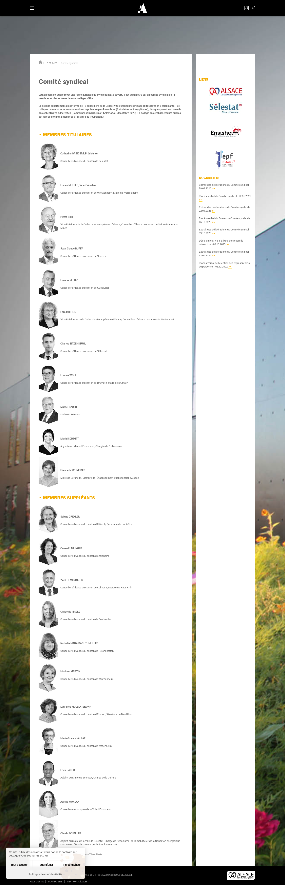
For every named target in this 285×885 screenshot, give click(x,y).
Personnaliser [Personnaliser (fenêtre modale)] (72, 865)
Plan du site (55, 881)
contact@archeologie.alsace (115, 874)
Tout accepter (19, 865)
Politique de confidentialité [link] (45, 874)
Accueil (40, 62)
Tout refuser (45, 865)
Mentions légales (77, 881)
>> (213, 188)
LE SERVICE (51, 63)
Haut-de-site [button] (37, 881)
